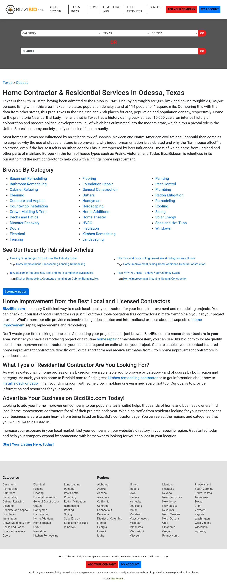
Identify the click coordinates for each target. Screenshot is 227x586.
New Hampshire (172, 497)
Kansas (134, 497)
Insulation (90, 228)
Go (202, 33)
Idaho (100, 535)
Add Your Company (181, 9)
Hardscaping (93, 206)
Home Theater (94, 217)
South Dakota (203, 493)
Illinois (134, 484)
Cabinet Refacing (24, 189)
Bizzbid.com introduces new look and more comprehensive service (51, 272)
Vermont (200, 510)
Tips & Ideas (75, 9)
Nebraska (168, 488)
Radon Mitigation (169, 195)
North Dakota (170, 518)
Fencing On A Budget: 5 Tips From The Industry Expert (44, 258)
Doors (15, 228)
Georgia (102, 527)
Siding (160, 212)
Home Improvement (28, 264)
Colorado (103, 505)
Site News (87, 556)
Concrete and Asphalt (28, 201)
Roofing (161, 206)
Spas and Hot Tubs (171, 223)
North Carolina (171, 514)
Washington (202, 518)
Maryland (136, 514)
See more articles (15, 291)
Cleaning (17, 195)
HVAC (87, 223)
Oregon (166, 531)
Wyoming (201, 531)
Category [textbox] (29, 33)
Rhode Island (203, 484)
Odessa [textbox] (157, 33)
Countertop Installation (29, 206)
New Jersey (169, 501)
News (93, 7)
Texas (7, 82)
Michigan (135, 522)
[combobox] (61, 33)
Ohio (165, 522)
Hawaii (101, 531)
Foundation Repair (97, 184)
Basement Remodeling (28, 178)
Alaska (101, 488)
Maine (133, 510)
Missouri (135, 535)
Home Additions (95, 212)
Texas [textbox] (107, 33)
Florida (101, 522)
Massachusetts (139, 518)
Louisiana (136, 505)
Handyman (91, 201)
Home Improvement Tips (106, 556)
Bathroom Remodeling (28, 184)
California (103, 501)
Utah (198, 505)
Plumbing (163, 189)
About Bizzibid (55, 9)
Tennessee (201, 497)
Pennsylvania (170, 535)
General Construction (100, 189)
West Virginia (203, 522)
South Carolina (204, 488)
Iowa (133, 493)
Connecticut (104, 510)
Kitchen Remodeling (99, 234)
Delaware (103, 514)
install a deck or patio (20, 383)
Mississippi (137, 531)
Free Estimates (134, 9)
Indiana (134, 488)
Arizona (102, 493)
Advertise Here (139, 556)
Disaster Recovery (24, 223)
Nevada (167, 493)
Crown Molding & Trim (28, 212)
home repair (107, 339)
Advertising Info (111, 9)
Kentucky (135, 501)
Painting (162, 178)
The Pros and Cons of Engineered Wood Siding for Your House (156, 258)
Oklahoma (168, 527)
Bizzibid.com (117, 578)
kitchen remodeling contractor (133, 378)
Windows (163, 228)
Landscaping (93, 239)
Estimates (126, 556)
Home (62, 556)
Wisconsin (201, 527)
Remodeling (165, 201)
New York (168, 510)
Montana (168, 484)
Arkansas (103, 497)
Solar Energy (165, 217)
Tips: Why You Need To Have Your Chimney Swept (148, 272)
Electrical (17, 234)
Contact (156, 7)
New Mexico (170, 505)
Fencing (16, 239)
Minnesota (136, 527)
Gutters (88, 195)
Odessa (22, 82)
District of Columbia (109, 518)
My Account (210, 9)
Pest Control (165, 184)
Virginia (199, 514)
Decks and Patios (24, 217)
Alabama (103, 484)
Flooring (89, 178)
